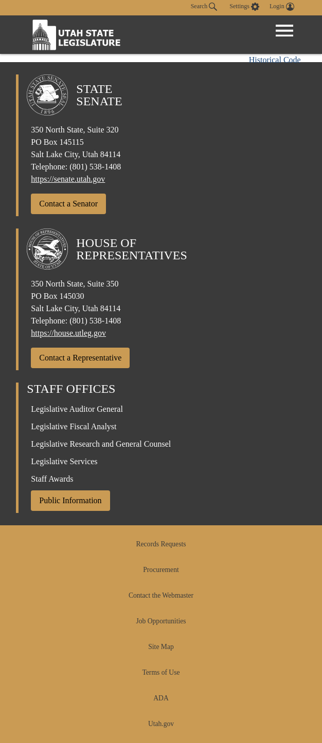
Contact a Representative (80, 357)
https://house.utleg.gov (68, 333)
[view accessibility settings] (244, 7)
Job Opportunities (161, 621)
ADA (160, 698)
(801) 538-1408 (95, 166)
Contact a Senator (68, 203)
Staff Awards (52, 478)
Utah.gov (161, 724)
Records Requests (161, 544)
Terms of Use (161, 672)
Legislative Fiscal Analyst (73, 426)
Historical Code (275, 59)
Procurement (160, 570)
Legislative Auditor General (77, 409)
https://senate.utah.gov (68, 179)
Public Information (70, 500)
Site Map (160, 647)
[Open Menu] (284, 31)
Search (204, 7)
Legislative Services (64, 461)
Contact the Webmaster (161, 595)
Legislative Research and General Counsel (101, 444)
